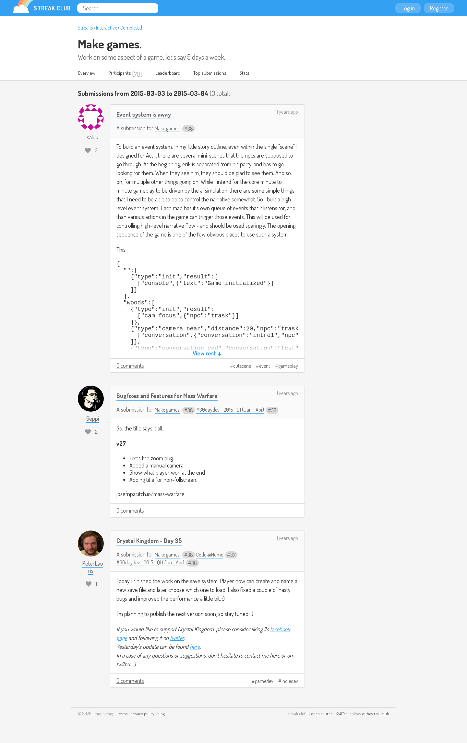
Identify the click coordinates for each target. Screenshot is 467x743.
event (264, 366)
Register (439, 8)
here (195, 647)
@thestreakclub (375, 714)
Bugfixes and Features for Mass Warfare (174, 395)
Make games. (110, 43)
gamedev (264, 681)
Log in (408, 8)
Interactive (106, 27)
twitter (177, 638)
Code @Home (214, 554)
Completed (131, 27)
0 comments (130, 366)
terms (122, 714)
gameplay (288, 366)
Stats (265, 74)
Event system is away (147, 114)
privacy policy (142, 714)
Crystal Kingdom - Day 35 (152, 540)
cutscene (242, 366)
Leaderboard (179, 74)
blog (161, 714)
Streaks (85, 27)
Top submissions (227, 74)
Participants (126, 74)
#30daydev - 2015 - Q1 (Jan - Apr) (237, 410)
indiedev (289, 681)
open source (321, 714)
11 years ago (286, 112)
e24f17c (341, 714)
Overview (89, 74)
